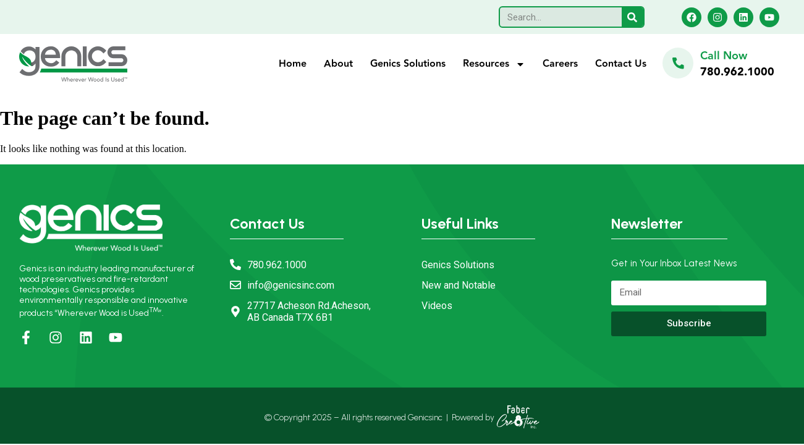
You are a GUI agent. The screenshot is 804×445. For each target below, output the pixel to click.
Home (293, 64)
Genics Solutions (408, 64)
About (338, 64)
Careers (560, 64)
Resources (494, 64)
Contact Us (620, 64)
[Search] (632, 17)
